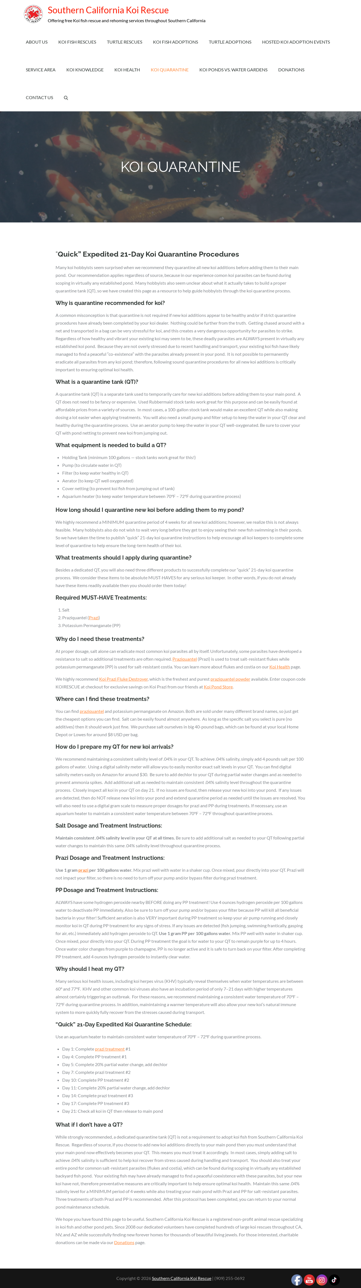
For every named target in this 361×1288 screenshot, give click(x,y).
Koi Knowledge (85, 69)
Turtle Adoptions (230, 41)
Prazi (94, 617)
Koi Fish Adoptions (175, 41)
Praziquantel (184, 658)
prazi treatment (110, 1048)
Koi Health (127, 69)
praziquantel (92, 711)
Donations (291, 69)
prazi (83, 870)
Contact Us (39, 97)
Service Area (41, 69)
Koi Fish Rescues (77, 41)
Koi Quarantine (170, 69)
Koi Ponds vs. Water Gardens (233, 69)
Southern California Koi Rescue (105, 9)
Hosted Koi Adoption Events (296, 41)
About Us (36, 41)
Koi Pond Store (218, 686)
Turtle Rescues (124, 41)
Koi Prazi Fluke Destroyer (123, 678)
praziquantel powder (230, 678)
